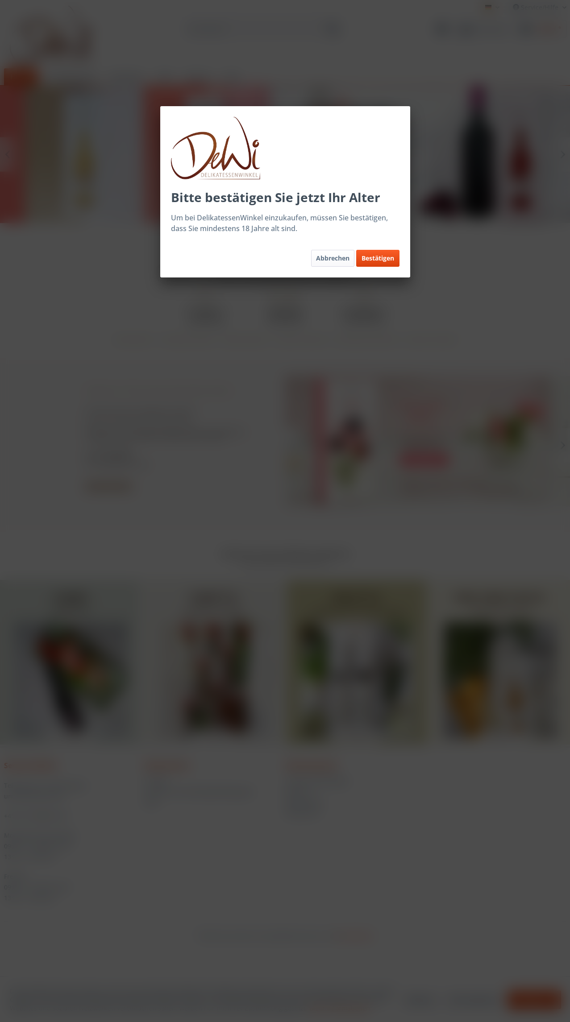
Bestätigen (378, 258)
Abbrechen (332, 258)
